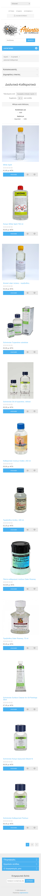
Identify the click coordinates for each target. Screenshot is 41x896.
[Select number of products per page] (20, 98)
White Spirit (7, 165)
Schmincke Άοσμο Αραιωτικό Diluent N (18, 759)
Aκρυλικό (17, 119)
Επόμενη (36, 844)
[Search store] (16, 40)
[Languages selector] (20, 3)
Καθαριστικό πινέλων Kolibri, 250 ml (17, 461)
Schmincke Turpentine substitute (15, 342)
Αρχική (6, 57)
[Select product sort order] (26, 94)
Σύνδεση (19, 11)
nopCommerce (24, 892)
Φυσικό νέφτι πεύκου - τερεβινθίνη (16, 283)
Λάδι (20, 112)
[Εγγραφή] (16, 881)
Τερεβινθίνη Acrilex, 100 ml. (13, 520)
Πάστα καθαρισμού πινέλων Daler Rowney (19, 579)
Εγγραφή (11, 11)
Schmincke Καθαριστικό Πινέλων (15, 818)
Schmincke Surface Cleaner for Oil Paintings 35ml (20, 699)
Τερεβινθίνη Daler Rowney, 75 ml (15, 638)
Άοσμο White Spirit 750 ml (13, 224)
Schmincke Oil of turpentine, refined (16, 402)
